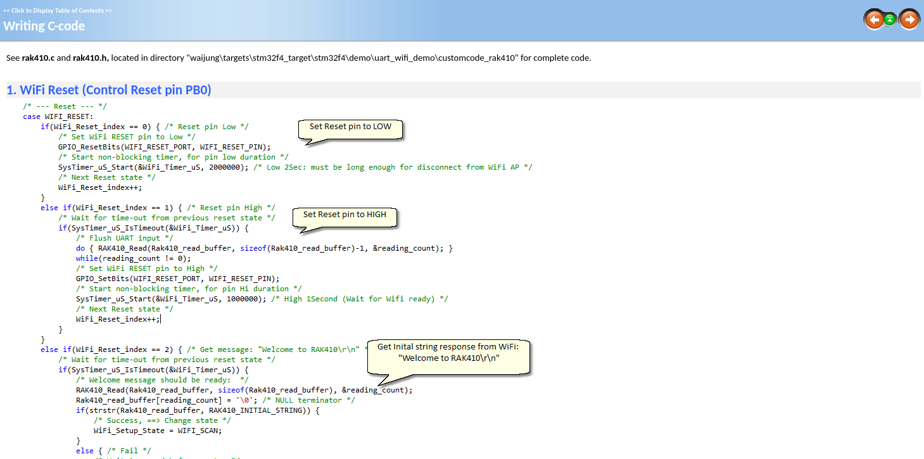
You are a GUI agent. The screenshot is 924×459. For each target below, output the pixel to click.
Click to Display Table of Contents (57, 10)
